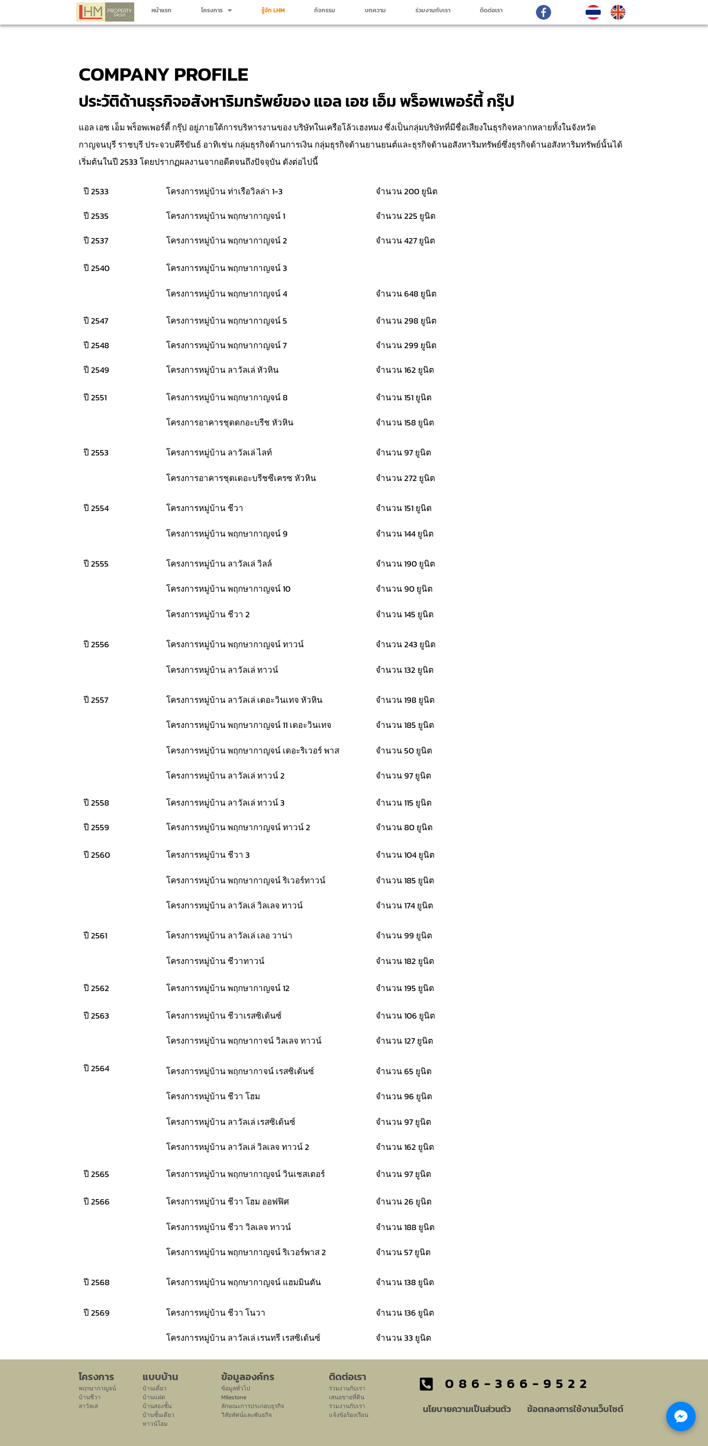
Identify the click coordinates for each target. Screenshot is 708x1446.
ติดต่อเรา (491, 10)
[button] (216, 10)
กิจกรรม (324, 10)
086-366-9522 (518, 1383)
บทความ (375, 10)
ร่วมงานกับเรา (432, 10)
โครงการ (216, 10)
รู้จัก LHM (273, 10)
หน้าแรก (161, 10)
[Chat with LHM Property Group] (681, 1416)
